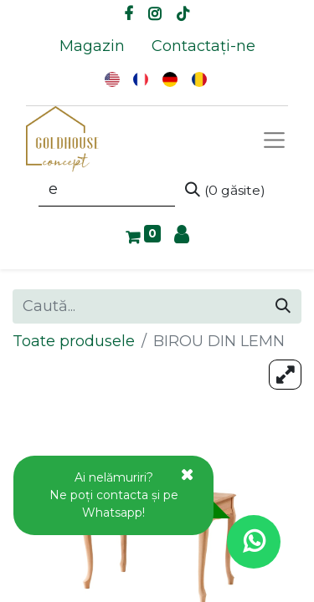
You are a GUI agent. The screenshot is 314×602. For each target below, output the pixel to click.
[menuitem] (92, 46)
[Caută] (225, 190)
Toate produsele (74, 341)
